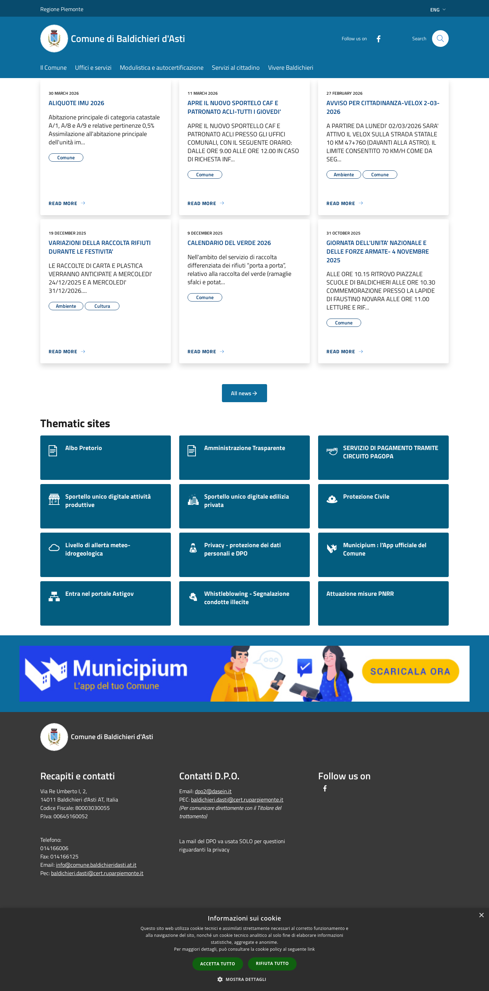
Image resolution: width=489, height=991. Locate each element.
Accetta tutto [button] (217, 964)
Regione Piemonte (61, 9)
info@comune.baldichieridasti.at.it (96, 865)
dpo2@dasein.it (213, 791)
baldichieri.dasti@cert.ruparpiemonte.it (97, 873)
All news (244, 393)
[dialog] (244, 949)
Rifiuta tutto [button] (272, 963)
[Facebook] (376, 38)
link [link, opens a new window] (311, 949)
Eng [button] (438, 9)
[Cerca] (440, 38)
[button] (244, 979)
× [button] (481, 915)
